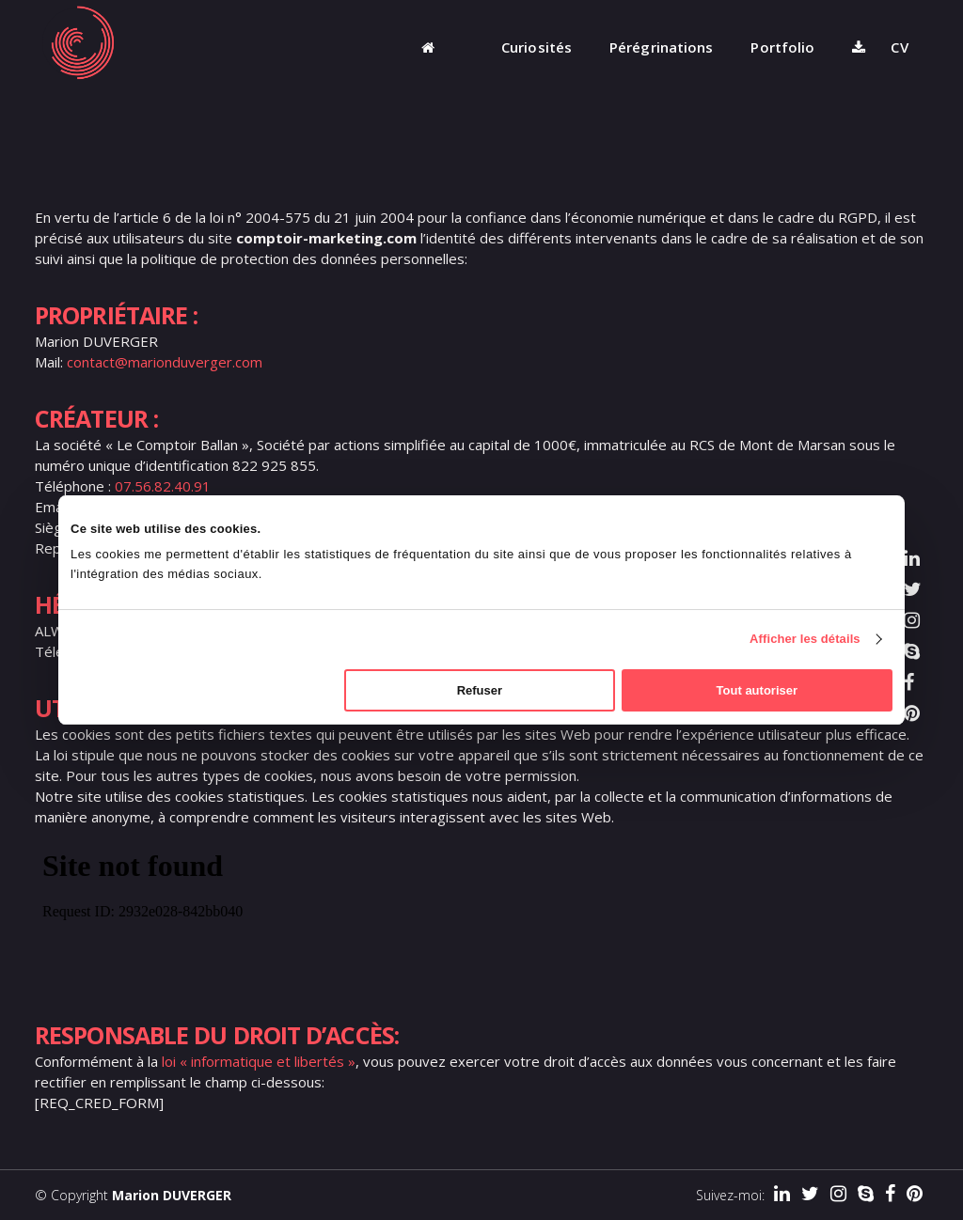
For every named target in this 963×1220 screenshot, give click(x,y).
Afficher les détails (805, 639)
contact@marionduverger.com (164, 361)
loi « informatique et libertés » (258, 1061)
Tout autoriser (757, 690)
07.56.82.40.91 (163, 486)
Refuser (479, 690)
